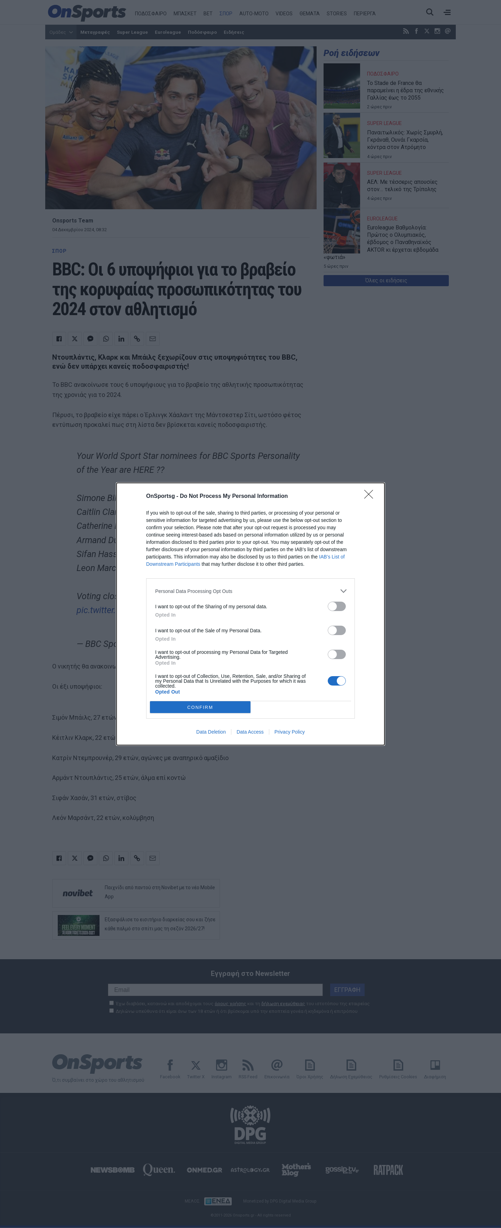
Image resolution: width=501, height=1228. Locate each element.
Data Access (250, 732)
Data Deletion (211, 732)
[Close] (370, 496)
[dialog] (250, 614)
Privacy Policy (290, 732)
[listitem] (250, 591)
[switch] (337, 606)
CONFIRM (200, 707)
